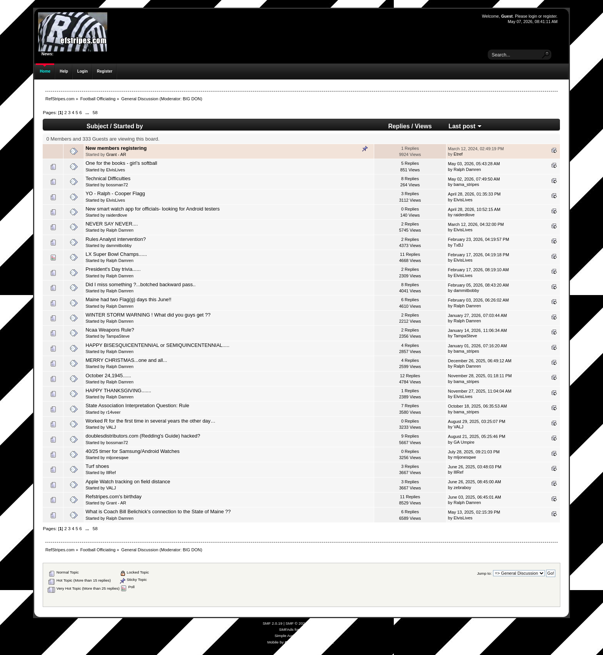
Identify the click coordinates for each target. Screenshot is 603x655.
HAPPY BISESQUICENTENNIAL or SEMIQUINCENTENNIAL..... (157, 345)
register (549, 16)
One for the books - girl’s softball (121, 163)
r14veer (113, 412)
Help (64, 71)
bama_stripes (466, 184)
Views (423, 126)
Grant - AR (116, 154)
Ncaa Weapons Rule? (109, 330)
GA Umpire (464, 442)
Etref (458, 154)
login (532, 16)
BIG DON (192, 98)
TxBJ (458, 245)
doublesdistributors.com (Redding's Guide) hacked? (142, 436)
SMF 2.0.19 (273, 623)
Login (82, 71)
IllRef (111, 472)
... (87, 112)
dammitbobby (119, 245)
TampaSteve (118, 336)
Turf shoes (97, 466)
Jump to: (484, 573)
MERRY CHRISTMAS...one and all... (126, 360)
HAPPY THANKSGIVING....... (118, 390)
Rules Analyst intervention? (115, 239)
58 (95, 112)
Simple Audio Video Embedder (300, 635)
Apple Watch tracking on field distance (127, 481)
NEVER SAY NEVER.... (111, 224)
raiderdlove (116, 215)
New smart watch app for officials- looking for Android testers (152, 209)
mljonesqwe (117, 457)
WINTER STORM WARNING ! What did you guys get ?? (147, 315)
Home (45, 71)
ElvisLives (115, 169)
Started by (128, 126)
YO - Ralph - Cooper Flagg (115, 193)
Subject (97, 126)
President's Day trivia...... (112, 269)
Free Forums (311, 629)
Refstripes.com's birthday (113, 496)
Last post (464, 126)
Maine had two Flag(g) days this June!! (128, 299)
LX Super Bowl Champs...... (116, 254)
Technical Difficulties (107, 178)
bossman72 (117, 184)
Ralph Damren (467, 169)
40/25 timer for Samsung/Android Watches (132, 451)
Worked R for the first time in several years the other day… (150, 421)
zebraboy (462, 487)
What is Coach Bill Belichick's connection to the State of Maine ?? (158, 511)
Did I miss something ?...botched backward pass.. (140, 284)
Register (104, 71)
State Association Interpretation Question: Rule (137, 405)
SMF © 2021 (296, 623)
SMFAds (286, 629)
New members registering (116, 148)
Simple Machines (323, 623)
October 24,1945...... (108, 375)
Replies (399, 126)
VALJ (111, 427)
